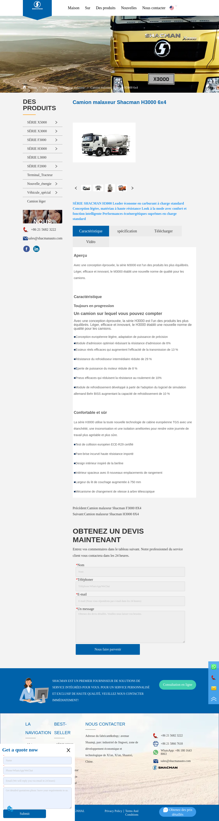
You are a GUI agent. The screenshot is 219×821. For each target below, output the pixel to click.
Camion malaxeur (74, 87)
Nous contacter (153, 8)
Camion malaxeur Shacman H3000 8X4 (111, 514)
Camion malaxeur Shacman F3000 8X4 (114, 508)
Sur (87, 8)
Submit (25, 813)
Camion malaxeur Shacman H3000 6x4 (114, 87)
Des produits (106, 8)
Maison (73, 8)
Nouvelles (129, 8)
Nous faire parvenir (108, 649)
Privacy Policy (113, 811)
